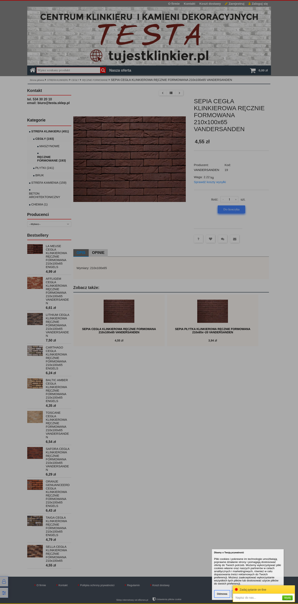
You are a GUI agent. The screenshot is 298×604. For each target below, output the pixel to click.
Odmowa (222, 594)
